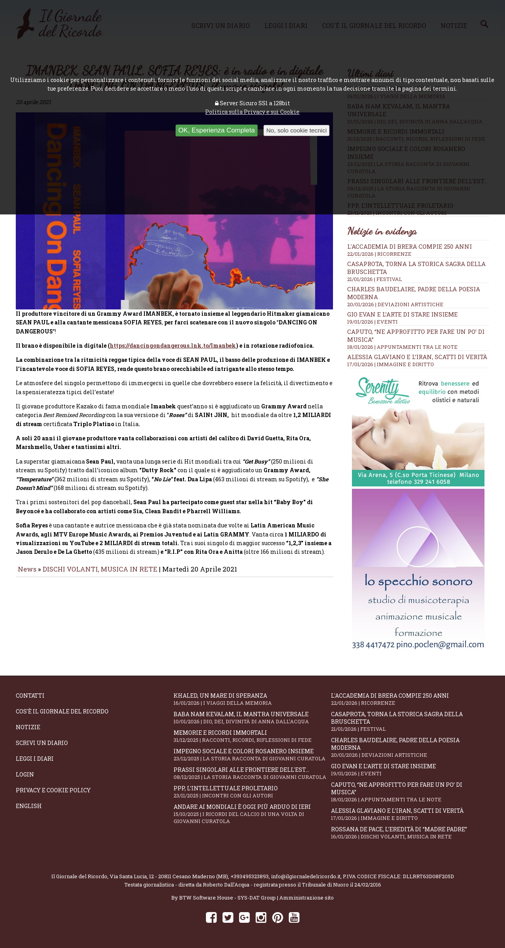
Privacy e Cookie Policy (53, 790)
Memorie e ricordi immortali (252, 736)
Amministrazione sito (306, 897)
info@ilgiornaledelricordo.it (305, 876)
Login (25, 774)
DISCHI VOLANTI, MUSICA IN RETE (100, 574)
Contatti (30, 695)
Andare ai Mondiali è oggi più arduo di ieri (252, 814)
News (27, 574)
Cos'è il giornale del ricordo (62, 711)
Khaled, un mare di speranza (252, 699)
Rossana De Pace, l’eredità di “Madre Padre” (410, 832)
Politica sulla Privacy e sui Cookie (252, 111)
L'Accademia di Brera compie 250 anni (409, 246)
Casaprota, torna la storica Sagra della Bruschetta (410, 721)
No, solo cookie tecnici (296, 130)
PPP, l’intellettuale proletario (252, 791)
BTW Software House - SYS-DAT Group (227, 897)
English (29, 806)
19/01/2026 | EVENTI (372, 321)
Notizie (28, 727)
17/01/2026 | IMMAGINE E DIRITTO (390, 364)
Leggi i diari (35, 758)
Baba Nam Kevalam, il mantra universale (252, 717)
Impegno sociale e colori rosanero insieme (252, 754)
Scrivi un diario (42, 743)
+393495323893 (249, 876)
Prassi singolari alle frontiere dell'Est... (252, 773)
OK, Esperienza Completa (216, 130)
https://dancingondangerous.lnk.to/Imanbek (173, 351)
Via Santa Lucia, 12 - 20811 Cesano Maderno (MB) (169, 876)
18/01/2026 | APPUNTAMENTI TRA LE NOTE (402, 346)
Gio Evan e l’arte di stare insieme (402, 314)
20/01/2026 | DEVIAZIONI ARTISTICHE (395, 304)
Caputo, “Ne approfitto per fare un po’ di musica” (410, 792)
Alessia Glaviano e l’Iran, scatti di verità (417, 357)
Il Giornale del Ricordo (79, 876)
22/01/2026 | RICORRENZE (379, 253)
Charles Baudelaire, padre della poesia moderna (410, 747)
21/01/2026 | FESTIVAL (374, 279)
